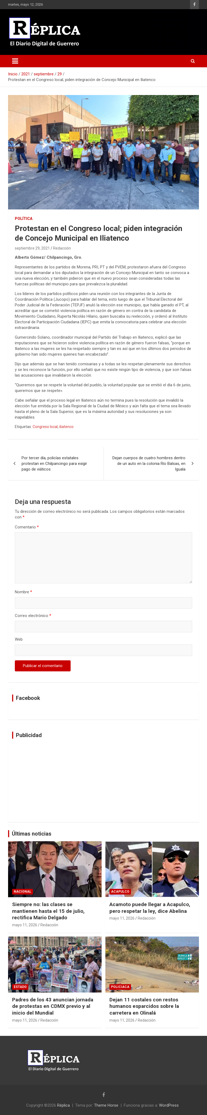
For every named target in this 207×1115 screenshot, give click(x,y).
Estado (20, 987)
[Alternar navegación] (15, 61)
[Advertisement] (103, 780)
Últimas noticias (31, 833)
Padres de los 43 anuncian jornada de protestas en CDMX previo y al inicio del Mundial (52, 1006)
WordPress (169, 1105)
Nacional (22, 891)
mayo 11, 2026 (24, 925)
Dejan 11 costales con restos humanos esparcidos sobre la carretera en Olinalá (144, 1006)
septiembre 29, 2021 (32, 248)
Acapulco (120, 891)
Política (23, 218)
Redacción (62, 248)
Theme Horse (106, 1105)
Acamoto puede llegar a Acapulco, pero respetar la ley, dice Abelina (149, 907)
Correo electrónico (33, 615)
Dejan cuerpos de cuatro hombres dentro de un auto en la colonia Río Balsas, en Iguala (148, 463)
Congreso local (45, 427)
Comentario (27, 527)
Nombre (23, 592)
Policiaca (120, 987)
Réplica (63, 1105)
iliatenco (66, 427)
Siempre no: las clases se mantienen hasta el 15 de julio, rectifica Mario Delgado (48, 911)
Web (19, 639)
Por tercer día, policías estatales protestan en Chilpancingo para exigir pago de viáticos (54, 463)
